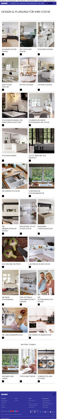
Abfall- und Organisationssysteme (31, 3)
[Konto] (50, 0)
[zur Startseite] (4, 3)
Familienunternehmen (4, 400)
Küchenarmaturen (22, 3)
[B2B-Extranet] (31, 0)
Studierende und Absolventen (33, 405)
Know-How (3, 405)
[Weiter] (3, 54)
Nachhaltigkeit (3, 407)
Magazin (42, 3)
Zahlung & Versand (45, 407)
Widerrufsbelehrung (45, 405)
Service (39, 3)
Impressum (2, 414)
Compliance (6, 414)
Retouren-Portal (11, 414)
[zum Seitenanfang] (54, 394)
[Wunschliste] (11, 0)
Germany (53, 414)
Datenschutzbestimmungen (46, 400)
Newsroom (16, 400)
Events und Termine (31, 407)
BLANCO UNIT (13, 3)
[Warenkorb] (41, 0)
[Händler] (21, 0)
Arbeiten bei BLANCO (32, 400)
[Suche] (54, 3)
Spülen (18, 3)
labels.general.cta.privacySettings (18, 414)
